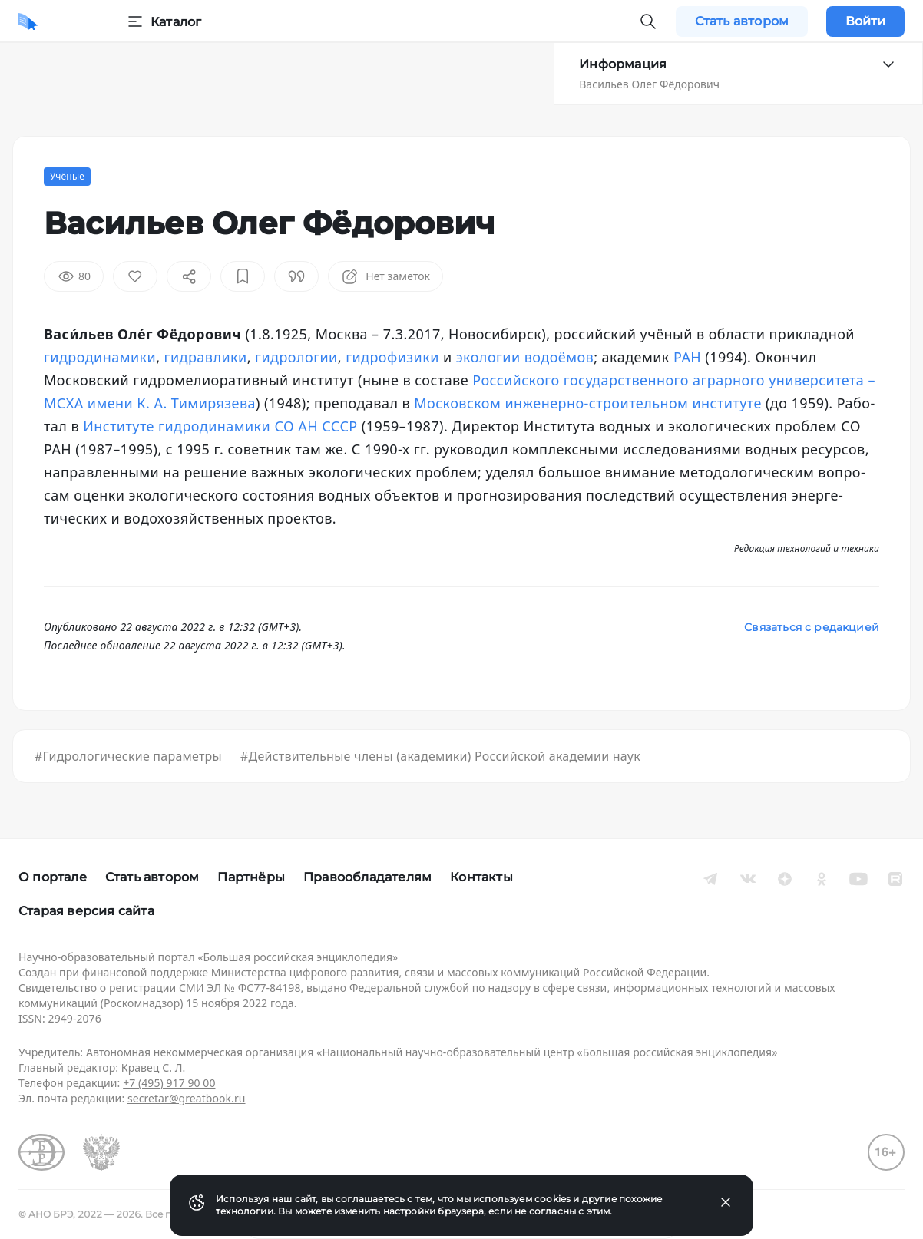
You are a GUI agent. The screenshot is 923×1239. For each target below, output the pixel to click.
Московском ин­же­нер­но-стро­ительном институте (588, 403)
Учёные (67, 176)
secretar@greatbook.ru (186, 1098)
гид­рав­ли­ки (205, 357)
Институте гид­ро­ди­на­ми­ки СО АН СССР (220, 426)
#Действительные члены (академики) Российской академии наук (440, 756)
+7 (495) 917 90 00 (169, 1082)
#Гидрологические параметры (128, 756)
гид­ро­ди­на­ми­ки (100, 357)
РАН (687, 357)
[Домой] (28, 21)
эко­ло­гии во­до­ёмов (525, 357)
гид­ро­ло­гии (296, 357)
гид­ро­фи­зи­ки (392, 357)
